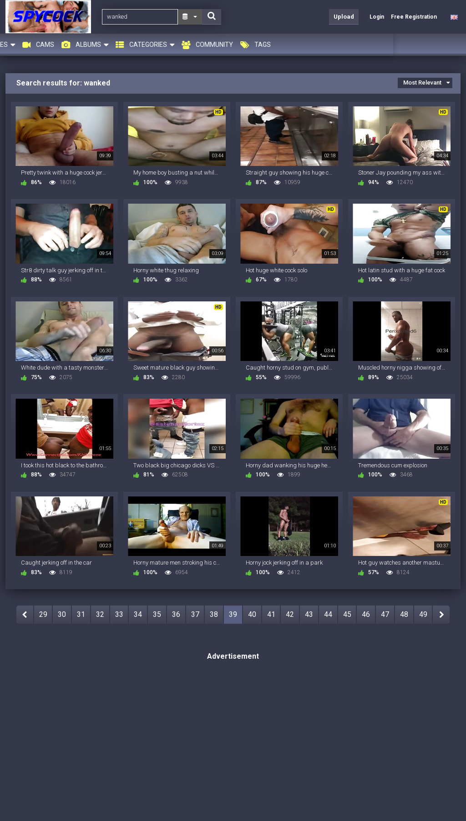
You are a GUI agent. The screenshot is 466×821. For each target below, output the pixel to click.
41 (271, 614)
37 (195, 614)
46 (366, 614)
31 (81, 614)
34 (138, 614)
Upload (344, 16)
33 (119, 614)
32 (100, 614)
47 (385, 614)
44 (328, 614)
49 (423, 614)
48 (404, 614)
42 (290, 614)
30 (62, 614)
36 (176, 614)
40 (252, 614)
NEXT (441, 615)
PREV (24, 615)
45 (347, 614)
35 (157, 614)
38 (214, 614)
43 (309, 614)
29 (43, 614)
